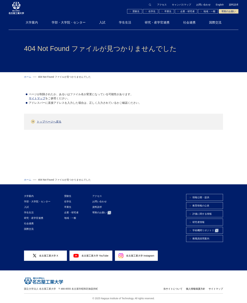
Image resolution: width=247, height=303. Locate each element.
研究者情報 (198, 222)
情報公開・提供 (200, 197)
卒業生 (168, 11)
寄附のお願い (228, 11)
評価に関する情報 (202, 213)
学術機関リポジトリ (205, 230)
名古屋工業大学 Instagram (136, 255)
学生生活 (125, 22)
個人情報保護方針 (195, 288)
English (220, 4)
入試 (102, 22)
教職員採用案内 (200, 238)
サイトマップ (37, 98)
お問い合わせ (203, 4)
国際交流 (215, 22)
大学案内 (32, 22)
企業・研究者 (187, 11)
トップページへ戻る (49, 121)
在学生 (152, 11)
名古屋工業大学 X (45, 256)
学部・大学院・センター (69, 22)
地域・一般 (209, 11)
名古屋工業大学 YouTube (90, 256)
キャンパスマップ (181, 4)
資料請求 (233, 4)
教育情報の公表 (200, 205)
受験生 (136, 11)
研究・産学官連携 (157, 22)
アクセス (162, 4)
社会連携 (189, 22)
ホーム (27, 76)
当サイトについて (173, 288)
